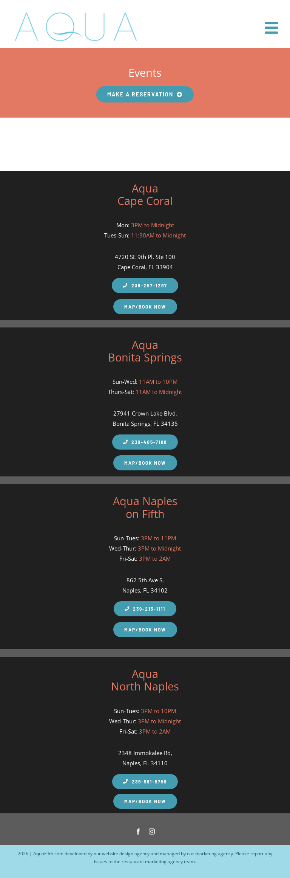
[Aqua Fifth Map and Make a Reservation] (145, 306)
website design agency (126, 853)
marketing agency (214, 853)
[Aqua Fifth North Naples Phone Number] (144, 781)
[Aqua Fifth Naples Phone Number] (145, 442)
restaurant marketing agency (152, 861)
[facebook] (138, 831)
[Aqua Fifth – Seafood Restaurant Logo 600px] (75, 10)
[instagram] (152, 831)
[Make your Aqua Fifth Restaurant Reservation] (145, 94)
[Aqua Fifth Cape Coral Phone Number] (145, 285)
